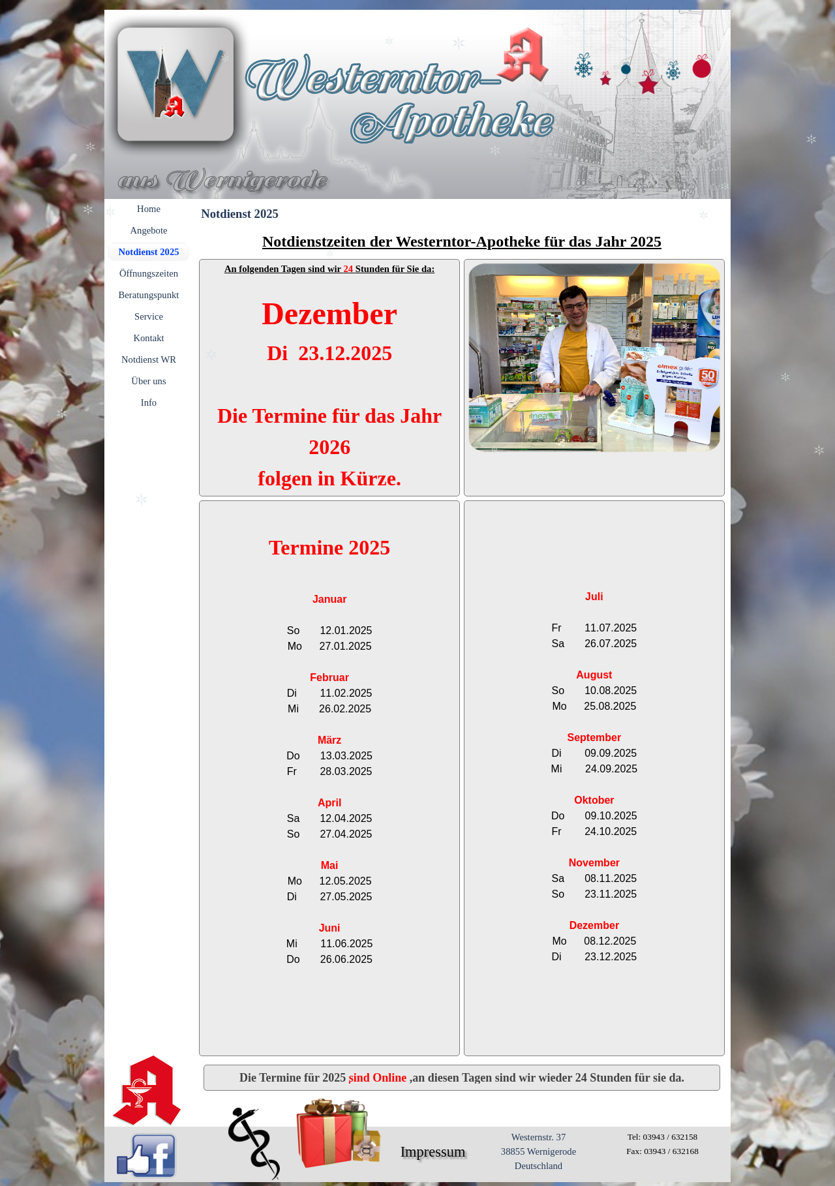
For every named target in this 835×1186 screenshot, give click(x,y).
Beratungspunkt (149, 295)
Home (148, 209)
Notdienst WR (148, 359)
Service (148, 316)
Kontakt (148, 338)
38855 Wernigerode (538, 1151)
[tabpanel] (462, 241)
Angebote (149, 230)
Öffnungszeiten (148, 273)
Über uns (148, 381)
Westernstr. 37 (538, 1137)
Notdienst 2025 (148, 252)
